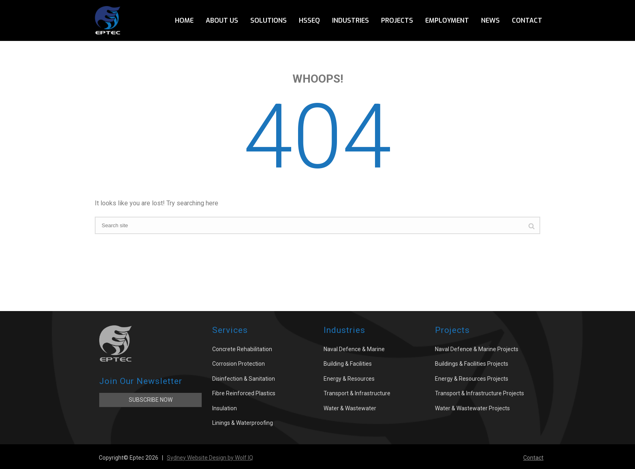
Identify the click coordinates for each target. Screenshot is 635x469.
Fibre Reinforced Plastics (243, 393)
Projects (397, 20)
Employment (447, 20)
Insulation (224, 408)
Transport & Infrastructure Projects (479, 393)
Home (184, 20)
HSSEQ (309, 20)
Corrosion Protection (238, 363)
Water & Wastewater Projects (472, 408)
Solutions (268, 20)
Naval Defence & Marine (354, 349)
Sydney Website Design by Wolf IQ (210, 457)
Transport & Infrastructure (357, 393)
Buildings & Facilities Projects (471, 363)
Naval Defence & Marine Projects (476, 349)
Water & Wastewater (350, 408)
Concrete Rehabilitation (242, 349)
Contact (527, 20)
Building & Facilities (348, 363)
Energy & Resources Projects (471, 378)
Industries (350, 20)
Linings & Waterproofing (242, 423)
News (490, 20)
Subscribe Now (151, 400)
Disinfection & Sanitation (243, 378)
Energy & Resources (349, 378)
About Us (222, 20)
